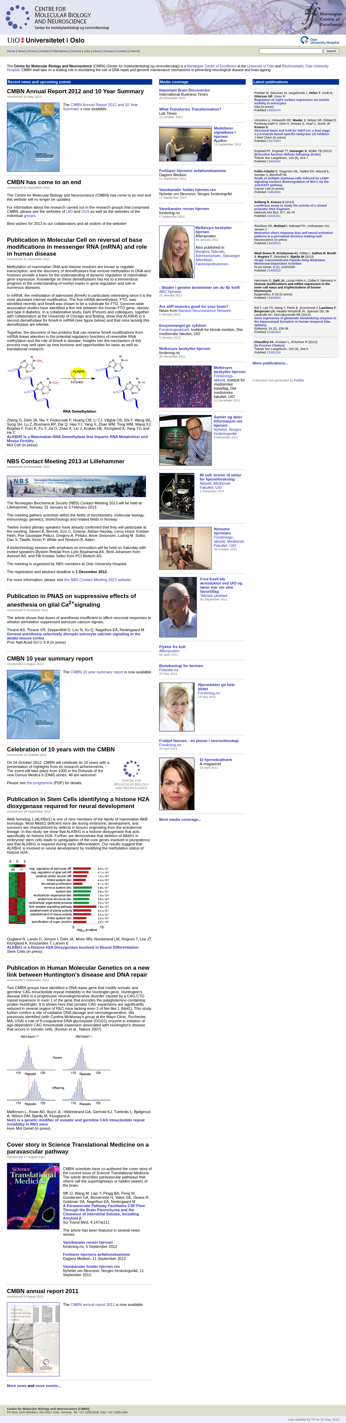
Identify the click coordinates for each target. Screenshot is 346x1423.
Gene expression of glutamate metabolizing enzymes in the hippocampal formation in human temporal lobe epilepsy (295, 321)
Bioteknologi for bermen (181, 666)
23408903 (274, 270)
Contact (121, 51)
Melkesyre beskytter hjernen (230, 370)
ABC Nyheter (170, 292)
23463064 (274, 161)
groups (30, 216)
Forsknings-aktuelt (224, 378)
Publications (59, 51)
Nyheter (220, 429)
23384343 (274, 332)
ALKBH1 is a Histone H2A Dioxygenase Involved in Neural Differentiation (72, 947)
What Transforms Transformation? (190, 109)
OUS (85, 211)
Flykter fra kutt (172, 647)
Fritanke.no (168, 670)
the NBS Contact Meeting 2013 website (97, 580)
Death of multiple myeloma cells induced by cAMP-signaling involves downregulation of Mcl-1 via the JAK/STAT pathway (292, 182)
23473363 (274, 141)
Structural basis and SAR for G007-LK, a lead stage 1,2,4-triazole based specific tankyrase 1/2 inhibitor (292, 132)
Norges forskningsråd (228, 431)
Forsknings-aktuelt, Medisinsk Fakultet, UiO (229, 541)
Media (44, 51)
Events (33, 51)
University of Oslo (260, 66)
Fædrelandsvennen (211, 264)
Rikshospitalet (292, 66)
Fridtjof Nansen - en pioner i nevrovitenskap (199, 741)
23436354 (274, 216)
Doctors (76, 51)
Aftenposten (169, 651)
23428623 (274, 243)
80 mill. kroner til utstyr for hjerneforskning (221, 477)
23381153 (274, 352)
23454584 (274, 192)
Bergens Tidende (209, 251)
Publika (299, 380)
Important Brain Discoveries (184, 90)
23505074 (274, 110)
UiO (69, 211)
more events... (48, 1386)
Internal (134, 51)
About (97, 51)
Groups (108, 51)
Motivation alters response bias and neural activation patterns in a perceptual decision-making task (293, 234)
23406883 (274, 298)
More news (17, 1386)
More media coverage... (180, 819)
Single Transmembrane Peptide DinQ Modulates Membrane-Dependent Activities (289, 261)
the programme (40, 783)
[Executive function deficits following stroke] (287, 154)
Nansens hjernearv (222, 531)
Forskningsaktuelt (174, 330)
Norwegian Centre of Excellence (212, 66)
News (22, 51)
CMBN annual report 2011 (93, 1304)
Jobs (87, 51)
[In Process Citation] (269, 345)
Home (11, 51)
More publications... (270, 363)
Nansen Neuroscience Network (205, 311)
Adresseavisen (207, 256)
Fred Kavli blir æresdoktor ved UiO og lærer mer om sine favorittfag (221, 585)
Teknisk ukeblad (213, 596)
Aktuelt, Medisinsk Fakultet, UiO (215, 485)
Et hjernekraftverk (216, 760)
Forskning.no (209, 693)
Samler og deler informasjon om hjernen (228, 421)
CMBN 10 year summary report (97, 672)
